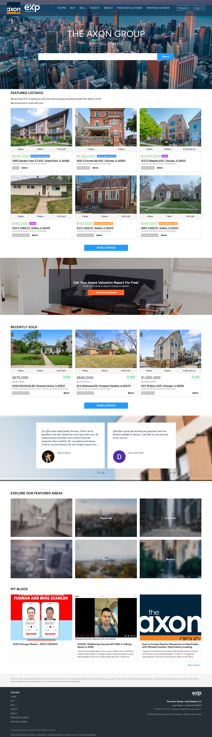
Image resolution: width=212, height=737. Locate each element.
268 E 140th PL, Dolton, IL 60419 (159, 228)
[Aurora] (41, 559)
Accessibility (91, 735)
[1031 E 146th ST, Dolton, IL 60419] (41, 194)
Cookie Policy (42, 735)
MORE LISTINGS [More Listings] (106, 247)
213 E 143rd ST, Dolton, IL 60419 (95, 228)
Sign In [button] (199, 7)
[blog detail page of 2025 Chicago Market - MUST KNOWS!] (41, 627)
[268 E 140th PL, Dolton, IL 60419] (170, 194)
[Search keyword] (97, 56)
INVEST (95, 7)
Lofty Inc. (23, 730)
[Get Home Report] (106, 292)
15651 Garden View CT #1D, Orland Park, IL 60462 (40, 160)
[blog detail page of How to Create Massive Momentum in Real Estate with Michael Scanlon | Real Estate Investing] (170, 627)
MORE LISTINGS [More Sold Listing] (106, 405)
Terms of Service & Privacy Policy (23, 735)
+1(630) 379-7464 (162, 709)
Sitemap (82, 735)
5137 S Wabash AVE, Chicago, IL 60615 (163, 160)
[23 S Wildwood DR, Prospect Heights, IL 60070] (106, 349)
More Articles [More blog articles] (194, 665)
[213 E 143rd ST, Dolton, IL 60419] (106, 194)
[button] (20, 696)
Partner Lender (158, 7)
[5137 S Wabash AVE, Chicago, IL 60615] (170, 127)
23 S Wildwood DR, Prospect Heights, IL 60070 (104, 385)
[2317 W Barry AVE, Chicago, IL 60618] (170, 349)
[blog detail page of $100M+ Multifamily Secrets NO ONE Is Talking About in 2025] (106, 627)
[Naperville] (106, 518)
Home (62, 7)
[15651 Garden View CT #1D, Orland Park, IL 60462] (41, 127)
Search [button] (165, 56)
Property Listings (71, 735)
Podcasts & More (129, 7)
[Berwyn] (170, 559)
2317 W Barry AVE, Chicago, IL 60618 (162, 385)
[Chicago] (41, 518)
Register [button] (183, 7)
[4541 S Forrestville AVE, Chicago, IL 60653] (106, 127)
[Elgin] (106, 559)
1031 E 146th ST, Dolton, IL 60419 (31, 228)
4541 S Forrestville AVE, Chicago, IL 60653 (101, 160)
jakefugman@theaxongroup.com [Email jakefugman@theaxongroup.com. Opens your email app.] (186, 709)
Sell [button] (83, 7)
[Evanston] (170, 518)
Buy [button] (72, 7)
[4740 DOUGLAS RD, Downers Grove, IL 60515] (41, 349)
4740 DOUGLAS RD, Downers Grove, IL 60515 (38, 385)
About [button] (108, 7)
